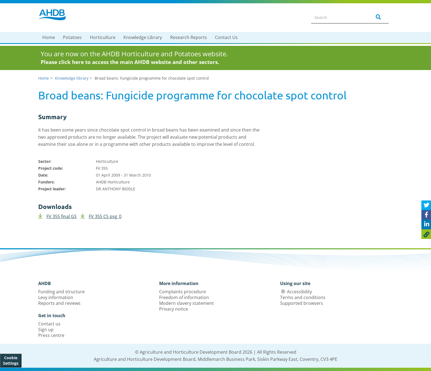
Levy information (55, 297)
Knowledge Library (142, 37)
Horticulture (102, 37)
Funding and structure (61, 292)
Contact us (49, 324)
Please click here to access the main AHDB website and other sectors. (130, 62)
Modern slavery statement (186, 303)
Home (48, 37)
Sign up (46, 330)
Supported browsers (301, 303)
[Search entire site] (338, 17)
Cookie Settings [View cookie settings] (10, 360)
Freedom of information (184, 297)
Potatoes (72, 37)
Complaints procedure (182, 292)
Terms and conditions (302, 297)
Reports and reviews (59, 303)
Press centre (51, 335)
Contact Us (226, 37)
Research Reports (188, 37)
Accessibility (299, 292)
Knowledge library (72, 78)
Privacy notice (173, 309)
